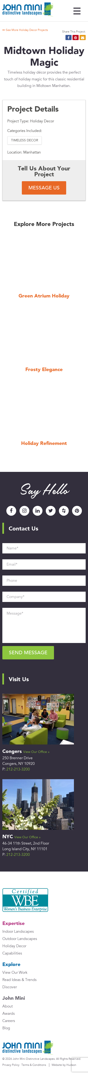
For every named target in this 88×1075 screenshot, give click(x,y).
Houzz (64, 511)
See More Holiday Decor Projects (23, 30)
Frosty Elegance (44, 369)
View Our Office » (36, 752)
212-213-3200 (18, 769)
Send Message (28, 653)
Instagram (24, 511)
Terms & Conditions (33, 1065)
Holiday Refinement (44, 443)
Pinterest (77, 511)
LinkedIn (37, 511)
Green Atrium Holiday (44, 296)
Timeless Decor (24, 140)
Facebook (11, 511)
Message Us (44, 188)
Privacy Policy (10, 1065)
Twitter (51, 511)
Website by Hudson (64, 1065)
